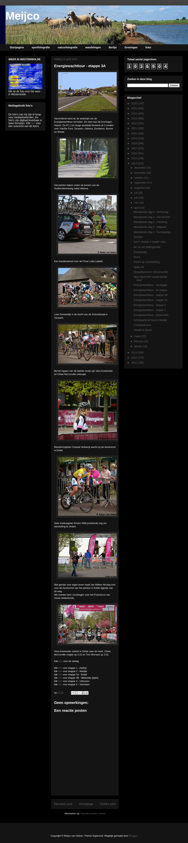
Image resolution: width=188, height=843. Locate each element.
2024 (134, 113)
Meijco (22, 16)
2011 (134, 362)
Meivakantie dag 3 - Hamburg (150, 222)
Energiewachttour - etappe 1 (150, 310)
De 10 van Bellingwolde (147, 247)
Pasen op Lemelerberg (147, 261)
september (140, 182)
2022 (134, 123)
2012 (134, 357)
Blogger (133, 835)
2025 (134, 108)
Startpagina (17, 47)
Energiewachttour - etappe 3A (151, 300)
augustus (139, 187)
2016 (134, 153)
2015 (134, 158)
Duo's (137, 256)
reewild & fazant (143, 330)
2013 (134, 352)
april (137, 207)
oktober (139, 177)
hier (61, 661)
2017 (134, 148)
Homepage (86, 803)
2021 (134, 128)
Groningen (131, 47)
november (140, 172)
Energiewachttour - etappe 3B (151, 295)
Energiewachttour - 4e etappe (150, 290)
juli (136, 192)
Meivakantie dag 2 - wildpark (150, 226)
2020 (134, 133)
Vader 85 (139, 267)
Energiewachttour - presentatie (151, 315)
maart (138, 336)
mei (136, 202)
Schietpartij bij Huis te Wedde (150, 320)
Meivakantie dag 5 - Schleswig (151, 211)
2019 (134, 138)
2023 (134, 118)
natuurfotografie (68, 47)
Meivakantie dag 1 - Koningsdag (152, 232)
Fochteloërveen (142, 325)
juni (136, 197)
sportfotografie (41, 47)
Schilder (138, 237)
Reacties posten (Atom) (93, 813)
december (140, 167)
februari (139, 341)
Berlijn (113, 47)
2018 (134, 143)
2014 (134, 163)
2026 (134, 103)
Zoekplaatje (140, 252)
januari (138, 346)
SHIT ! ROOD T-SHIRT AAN (150, 241)
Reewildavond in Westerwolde (151, 272)
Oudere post (108, 803)
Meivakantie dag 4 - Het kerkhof (152, 217)
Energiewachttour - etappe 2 (150, 305)
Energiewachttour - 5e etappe (150, 285)
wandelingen (93, 47)
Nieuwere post (63, 803)
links (148, 47)
